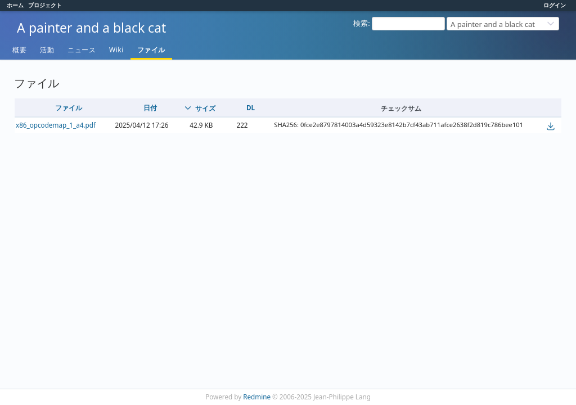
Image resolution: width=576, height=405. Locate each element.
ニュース (82, 50)
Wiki (116, 50)
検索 (360, 23)
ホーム (15, 5)
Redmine (257, 396)
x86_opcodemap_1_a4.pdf (56, 124)
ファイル (151, 50)
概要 (19, 50)
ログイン (554, 5)
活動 (47, 50)
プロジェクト (45, 5)
